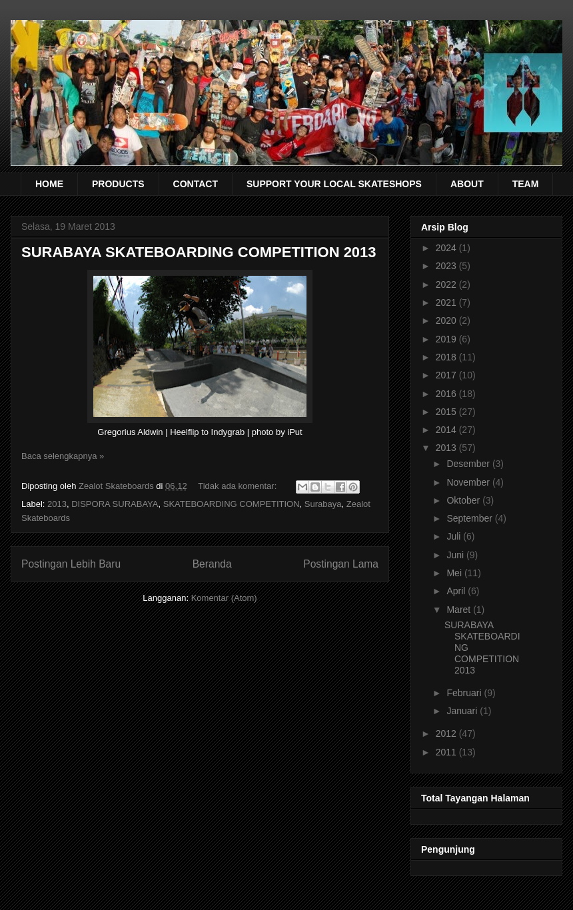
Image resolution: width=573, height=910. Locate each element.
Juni (456, 555)
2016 (447, 393)
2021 (447, 302)
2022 (447, 284)
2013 (57, 504)
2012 (447, 733)
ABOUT (467, 184)
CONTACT (195, 184)
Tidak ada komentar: (238, 486)
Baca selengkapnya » (62, 456)
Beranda (212, 564)
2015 (447, 411)
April (457, 591)
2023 (447, 265)
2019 (447, 339)
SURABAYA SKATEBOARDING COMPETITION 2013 (198, 252)
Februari (465, 692)
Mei (455, 573)
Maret (459, 609)
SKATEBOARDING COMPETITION (231, 504)
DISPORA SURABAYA (114, 504)
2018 (447, 357)
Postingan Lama (340, 564)
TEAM (525, 184)
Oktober (464, 500)
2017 (447, 375)
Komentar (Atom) (224, 598)
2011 (447, 752)
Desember (469, 463)
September (470, 518)
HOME (49, 184)
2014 (447, 429)
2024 (447, 247)
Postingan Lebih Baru (71, 564)
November (469, 482)
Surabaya (323, 504)
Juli (454, 536)
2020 (447, 320)
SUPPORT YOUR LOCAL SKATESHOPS (334, 184)
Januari (463, 710)
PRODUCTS (118, 184)
